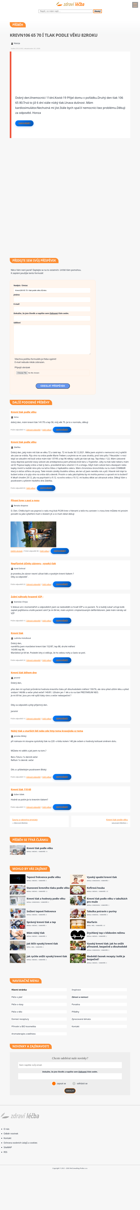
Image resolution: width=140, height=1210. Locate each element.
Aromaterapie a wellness (23, 1033)
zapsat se (61, 1083)
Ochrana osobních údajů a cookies (20, 1142)
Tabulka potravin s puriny (102, 911)
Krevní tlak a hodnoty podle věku (46, 898)
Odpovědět (24, 123)
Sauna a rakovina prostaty (24, 819)
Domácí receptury (20, 1019)
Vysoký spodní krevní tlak (102, 877)
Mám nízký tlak (36, 932)
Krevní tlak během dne (24, 672)
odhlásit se (81, 1083)
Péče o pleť (16, 997)
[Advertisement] (70, 70)
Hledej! (97, 11)
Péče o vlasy (17, 1004)
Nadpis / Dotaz (21, 285)
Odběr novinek (11, 1133)
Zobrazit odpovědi (33, 430)
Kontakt (75, 1026)
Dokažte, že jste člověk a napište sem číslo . (41, 313)
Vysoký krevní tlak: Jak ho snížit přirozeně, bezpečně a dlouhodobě (107, 945)
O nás (6, 1129)
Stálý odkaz (46, 430)
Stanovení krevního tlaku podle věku (48, 887)
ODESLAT (70, 1091)
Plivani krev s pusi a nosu (25, 500)
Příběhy (75, 1011)
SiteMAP (8, 1147)
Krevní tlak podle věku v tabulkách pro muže (107, 900)
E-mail (16, 304)
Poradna (76, 1004)
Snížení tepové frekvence (41, 911)
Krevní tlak (17, 633)
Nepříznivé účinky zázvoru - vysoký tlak (33, 563)
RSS (5, 1152)
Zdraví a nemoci (80, 997)
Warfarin (92, 922)
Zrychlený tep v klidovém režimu (106, 932)
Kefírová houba (96, 887)
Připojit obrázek (22, 367)
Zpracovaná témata (81, 1019)
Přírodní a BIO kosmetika (23, 1026)
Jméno (17, 294)
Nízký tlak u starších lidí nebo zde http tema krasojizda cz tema (47, 730)
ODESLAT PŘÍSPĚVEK (52, 386)
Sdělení (17, 322)
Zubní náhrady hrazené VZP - (27, 596)
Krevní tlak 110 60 (21, 789)
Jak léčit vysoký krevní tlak (42, 943)
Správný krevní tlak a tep (41, 922)
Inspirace (76, 989)
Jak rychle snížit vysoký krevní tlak (47, 956)
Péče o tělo (16, 1011)
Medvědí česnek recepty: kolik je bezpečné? (106, 958)
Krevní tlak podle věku (23, 412)
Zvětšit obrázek (16, 551)
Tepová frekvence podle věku (44, 877)
